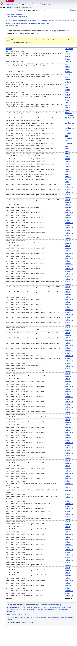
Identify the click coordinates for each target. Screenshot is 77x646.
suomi (35, 607)
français (40, 607)
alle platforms (14, 25)
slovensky (25, 609)
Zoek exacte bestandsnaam (16, 14)
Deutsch (23, 607)
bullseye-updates (31, 20)
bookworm (52, 20)
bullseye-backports (42, 20)
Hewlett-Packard (28, 622)
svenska (31, 609)
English (29, 607)
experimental (44, 23)
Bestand (9, 49)
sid (39, 23)
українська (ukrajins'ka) (48, 609)
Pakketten (9, 7)
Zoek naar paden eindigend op (17, 16)
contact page (15, 614)
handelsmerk (54, 617)
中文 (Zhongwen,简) (62, 609)
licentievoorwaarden (36, 617)
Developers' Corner (47, 4)
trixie (13, 23)
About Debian (11, 4)
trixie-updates (20, 23)
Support (35, 4)
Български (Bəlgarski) (13, 607)
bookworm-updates (61, 20)
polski (63, 607)
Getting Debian (24, 4)
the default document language (53, 604)
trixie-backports (29, 23)
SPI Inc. (23, 617)
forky (35, 23)
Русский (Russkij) (15, 609)
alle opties (73, 10)
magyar (46, 607)
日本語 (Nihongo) (55, 607)
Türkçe (38, 609)
